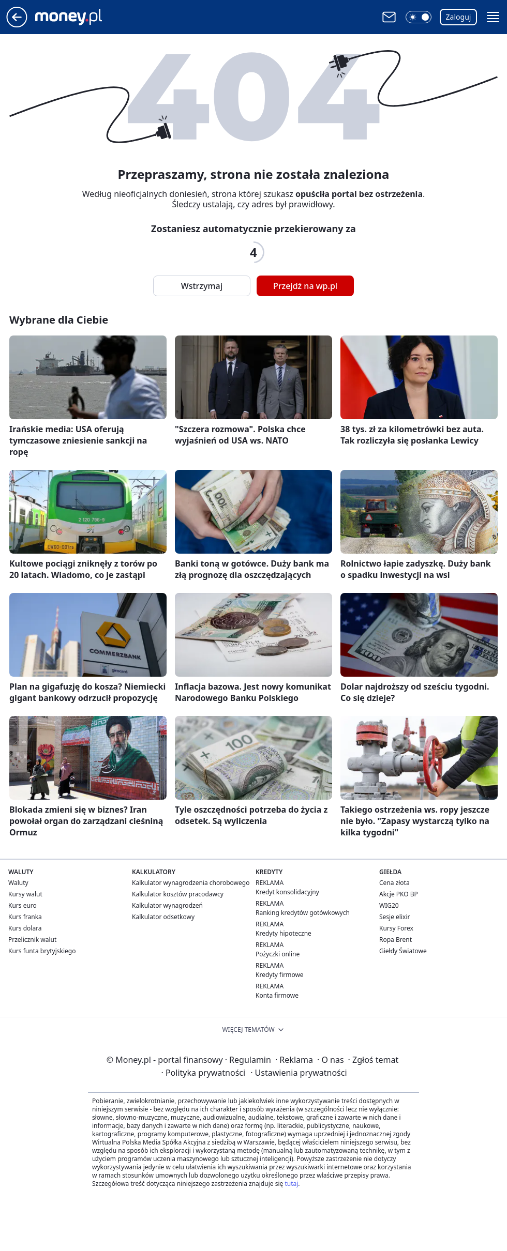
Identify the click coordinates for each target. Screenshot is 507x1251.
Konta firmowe (277, 995)
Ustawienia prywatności (298, 1072)
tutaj (291, 1183)
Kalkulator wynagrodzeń (167, 905)
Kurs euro (22, 905)
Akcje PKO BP (398, 894)
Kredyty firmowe (280, 974)
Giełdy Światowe (403, 951)
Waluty (18, 882)
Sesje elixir (394, 916)
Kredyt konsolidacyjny (287, 892)
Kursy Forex (396, 928)
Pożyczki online (278, 954)
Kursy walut (25, 894)
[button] (418, 17)
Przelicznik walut (32, 939)
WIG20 (389, 905)
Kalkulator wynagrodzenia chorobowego (190, 882)
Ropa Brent (395, 939)
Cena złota (394, 882)
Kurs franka (25, 916)
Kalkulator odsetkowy (163, 916)
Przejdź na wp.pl (305, 286)
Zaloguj (458, 17)
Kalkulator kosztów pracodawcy (177, 894)
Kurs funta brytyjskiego (42, 951)
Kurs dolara (25, 928)
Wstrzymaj (201, 286)
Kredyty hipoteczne (283, 933)
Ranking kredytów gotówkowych (303, 912)
